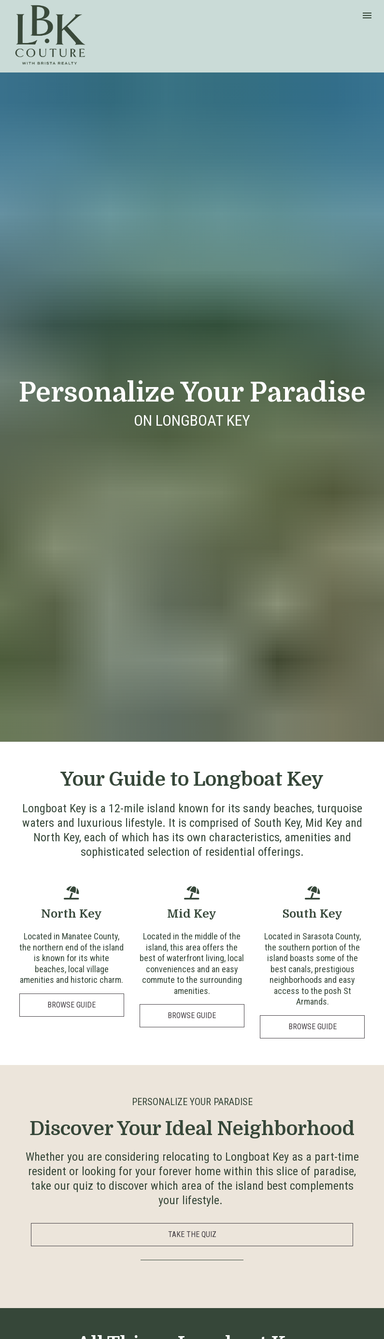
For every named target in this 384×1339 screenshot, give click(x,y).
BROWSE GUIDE (71, 784)
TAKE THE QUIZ (192, 1014)
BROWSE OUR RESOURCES (192, 1194)
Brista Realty (348, 1315)
